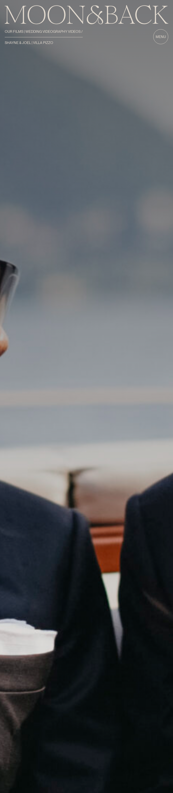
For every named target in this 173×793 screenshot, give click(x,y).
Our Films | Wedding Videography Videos (43, 31)
